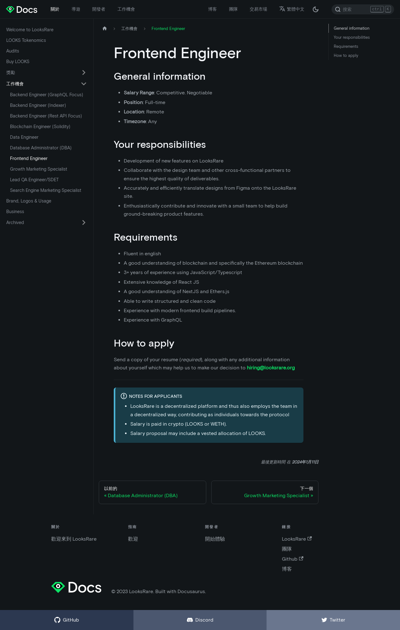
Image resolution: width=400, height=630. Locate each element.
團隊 (233, 9)
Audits (12, 51)
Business (15, 211)
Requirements (346, 46)
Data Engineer (24, 137)
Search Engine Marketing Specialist (45, 190)
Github (292, 559)
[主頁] (105, 28)
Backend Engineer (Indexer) (38, 105)
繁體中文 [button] (291, 9)
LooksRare (297, 539)
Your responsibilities (352, 37)
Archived (15, 222)
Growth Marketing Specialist (38, 169)
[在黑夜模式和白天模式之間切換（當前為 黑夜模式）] (316, 9)
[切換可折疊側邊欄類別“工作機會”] (84, 84)
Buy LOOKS (17, 61)
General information (351, 28)
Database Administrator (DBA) (41, 148)
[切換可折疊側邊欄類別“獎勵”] (84, 73)
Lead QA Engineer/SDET (34, 179)
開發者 (98, 9)
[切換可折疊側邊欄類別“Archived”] (84, 223)
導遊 (76, 9)
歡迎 (133, 539)
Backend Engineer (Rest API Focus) (46, 116)
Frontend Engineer (29, 158)
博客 (212, 9)
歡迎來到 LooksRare (74, 539)
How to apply (346, 55)
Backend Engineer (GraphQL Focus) (46, 95)
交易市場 (258, 9)
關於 (55, 9)
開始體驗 (215, 539)
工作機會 (126, 9)
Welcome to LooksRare (29, 29)
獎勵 (10, 72)
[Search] (363, 9)
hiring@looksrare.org (271, 368)
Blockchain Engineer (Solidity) (40, 126)
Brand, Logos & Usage (28, 201)
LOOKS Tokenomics (26, 40)
